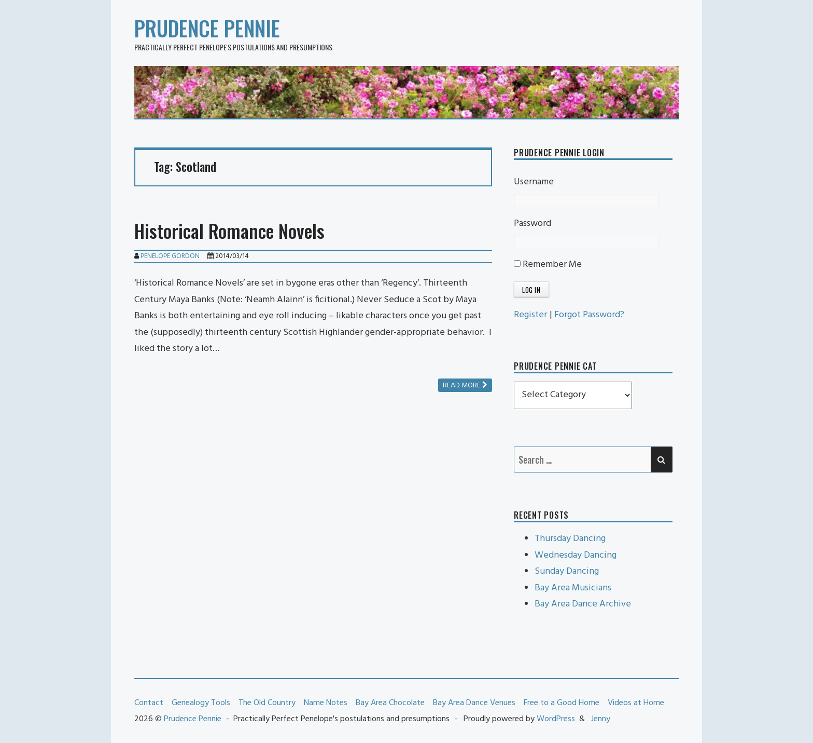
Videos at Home (636, 703)
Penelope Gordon (170, 256)
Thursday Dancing (570, 538)
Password (532, 223)
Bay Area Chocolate (390, 703)
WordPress (556, 719)
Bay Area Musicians (573, 588)
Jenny (600, 719)
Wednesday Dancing (575, 555)
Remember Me (548, 264)
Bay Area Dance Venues (474, 703)
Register (530, 314)
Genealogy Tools (201, 703)
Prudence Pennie (207, 28)
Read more (465, 385)
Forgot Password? (589, 314)
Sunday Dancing (567, 571)
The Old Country (267, 703)
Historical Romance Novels (229, 230)
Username (534, 182)
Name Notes (325, 703)
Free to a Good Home (561, 703)
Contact (148, 703)
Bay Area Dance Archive (583, 604)
